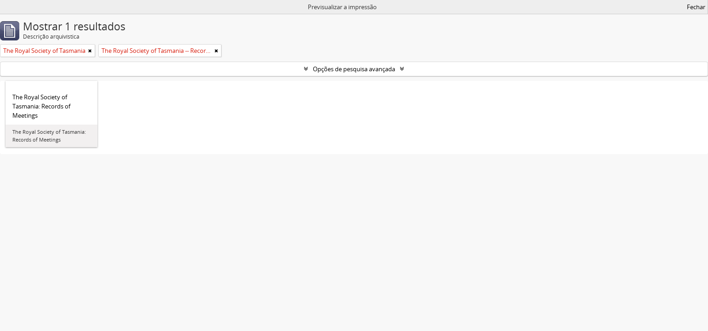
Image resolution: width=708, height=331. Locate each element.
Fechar (696, 7)
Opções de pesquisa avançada (354, 69)
